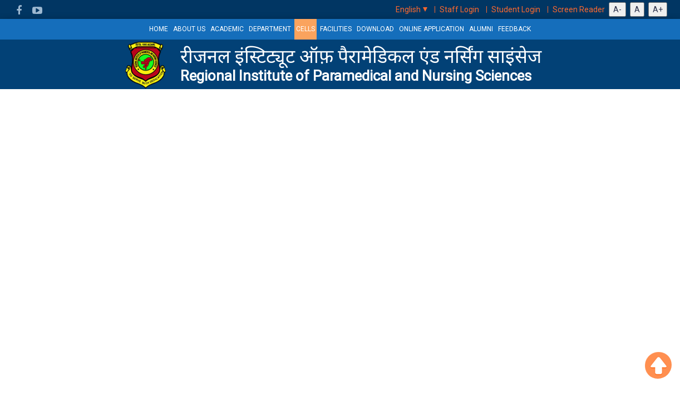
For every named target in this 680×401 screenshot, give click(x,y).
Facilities (336, 29)
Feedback (514, 29)
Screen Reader (579, 9)
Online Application (431, 29)
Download (375, 29)
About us (189, 29)
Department (270, 29)
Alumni (481, 29)
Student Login (515, 9)
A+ (658, 9)
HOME (158, 29)
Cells (305, 29)
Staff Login (459, 9)
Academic (227, 29)
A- (617, 9)
